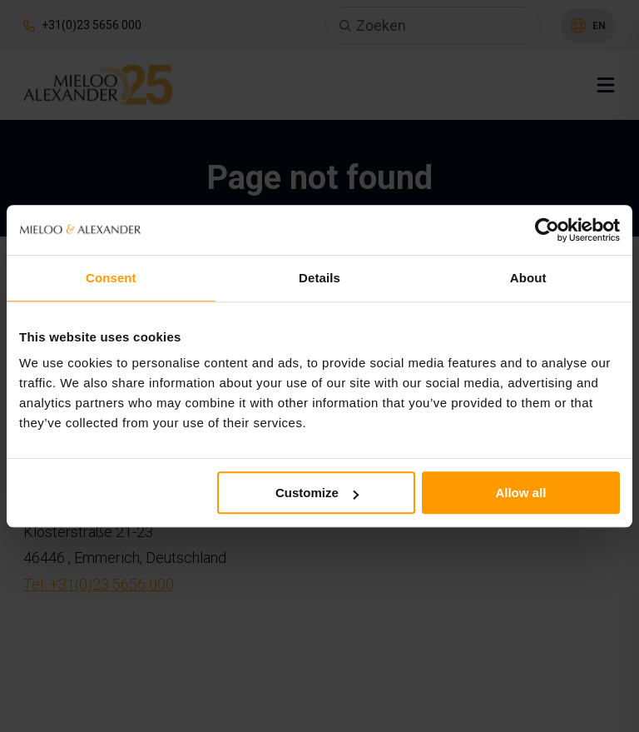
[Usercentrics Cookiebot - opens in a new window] (547, 229)
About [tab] (528, 278)
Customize (317, 493)
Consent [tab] (111, 278)
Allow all (520, 493)
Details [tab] (319, 278)
